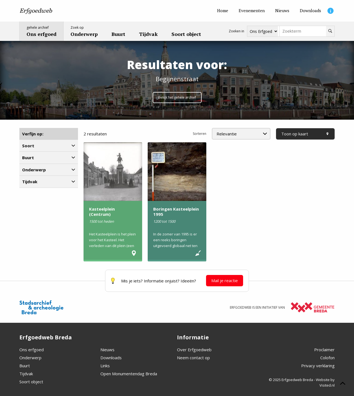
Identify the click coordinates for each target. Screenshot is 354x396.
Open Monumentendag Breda (128, 373)
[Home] (222, 11)
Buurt (24, 365)
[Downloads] (310, 11)
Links (105, 365)
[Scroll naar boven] (342, 384)
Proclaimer (324, 349)
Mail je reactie (224, 280)
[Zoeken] (330, 31)
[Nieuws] (282, 11)
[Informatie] (330, 11)
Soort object (31, 381)
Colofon (327, 357)
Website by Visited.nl (325, 382)
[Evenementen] (252, 11)
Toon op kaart (305, 134)
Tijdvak (26, 373)
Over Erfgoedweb (194, 349)
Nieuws (107, 349)
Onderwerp (30, 357)
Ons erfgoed (31, 349)
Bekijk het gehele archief (177, 97)
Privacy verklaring (318, 365)
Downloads (111, 357)
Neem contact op (193, 357)
